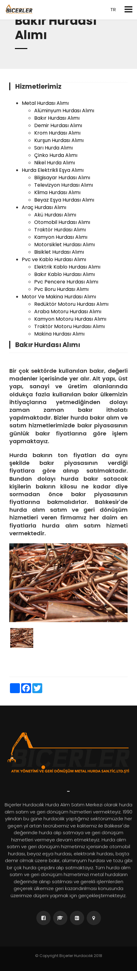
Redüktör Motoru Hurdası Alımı (71, 304)
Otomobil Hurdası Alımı (62, 222)
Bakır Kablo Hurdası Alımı (64, 274)
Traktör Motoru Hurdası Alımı (69, 326)
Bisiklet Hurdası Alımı (59, 252)
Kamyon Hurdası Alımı (60, 237)
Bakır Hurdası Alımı (57, 118)
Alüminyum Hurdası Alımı (64, 110)
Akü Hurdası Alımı (55, 214)
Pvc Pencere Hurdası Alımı (66, 281)
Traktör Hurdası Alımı (60, 229)
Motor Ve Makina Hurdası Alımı (59, 296)
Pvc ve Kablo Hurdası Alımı (54, 259)
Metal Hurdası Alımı (45, 103)
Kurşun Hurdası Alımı (59, 140)
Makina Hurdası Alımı (59, 333)
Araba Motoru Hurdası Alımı (67, 311)
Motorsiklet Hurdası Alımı (64, 244)
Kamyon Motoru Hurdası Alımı (70, 319)
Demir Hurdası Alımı (58, 125)
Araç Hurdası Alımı (44, 207)
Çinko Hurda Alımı (55, 155)
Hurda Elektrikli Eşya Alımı (53, 170)
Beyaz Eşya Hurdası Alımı (64, 199)
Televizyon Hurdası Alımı (63, 185)
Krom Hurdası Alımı (57, 132)
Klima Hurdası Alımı (57, 192)
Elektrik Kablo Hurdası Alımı (67, 266)
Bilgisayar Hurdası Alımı (62, 177)
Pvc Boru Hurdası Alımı (61, 289)
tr (112, 9)
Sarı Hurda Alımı (53, 147)
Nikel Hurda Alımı (54, 162)
